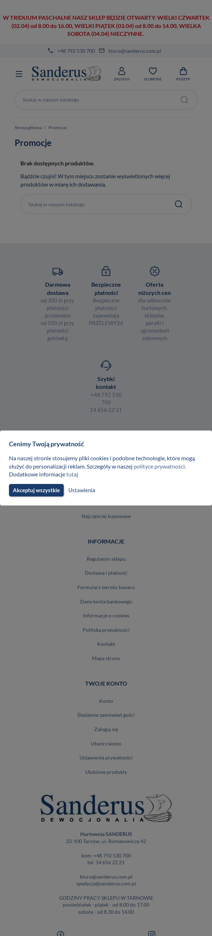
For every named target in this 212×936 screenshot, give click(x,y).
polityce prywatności (163, 466)
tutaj (73, 474)
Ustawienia (81, 490)
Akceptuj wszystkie (36, 490)
